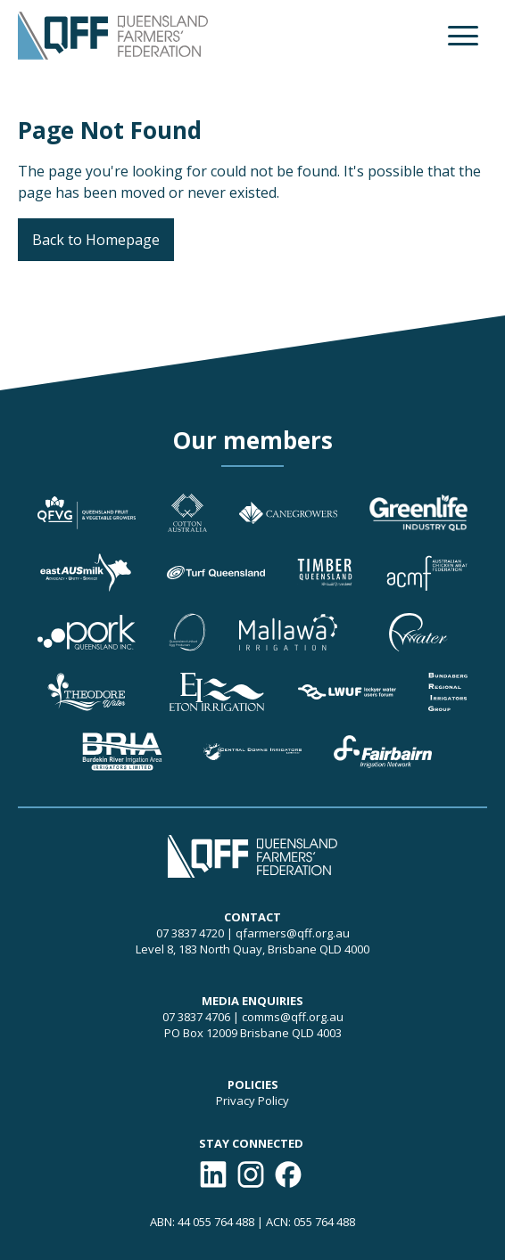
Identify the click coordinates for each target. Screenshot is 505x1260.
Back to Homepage (96, 240)
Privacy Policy (252, 1100)
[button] (463, 35)
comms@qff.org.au (293, 1017)
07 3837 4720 (190, 933)
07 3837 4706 (196, 1017)
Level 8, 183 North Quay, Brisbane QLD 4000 (252, 949)
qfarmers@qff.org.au (293, 933)
